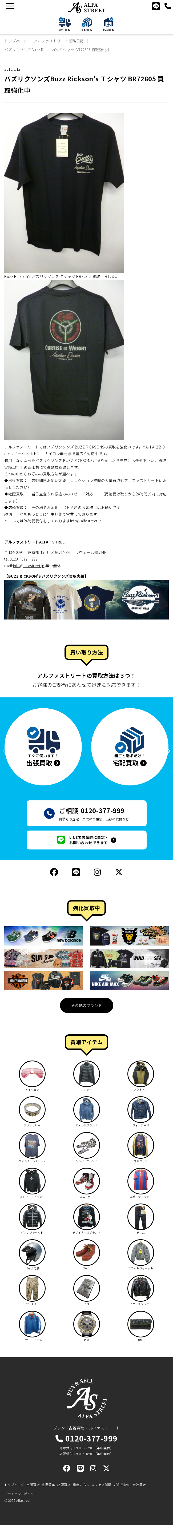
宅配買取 (48, 1484)
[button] (164, 750)
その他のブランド (86, 1005)
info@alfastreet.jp (86, 520)
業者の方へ (81, 1484)
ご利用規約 (122, 1484)
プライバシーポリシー (21, 1493)
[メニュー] (10, 6)
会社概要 (139, 1484)
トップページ (14, 1484)
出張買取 (33, 1484)
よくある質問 (102, 1484)
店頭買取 (64, 1484)
